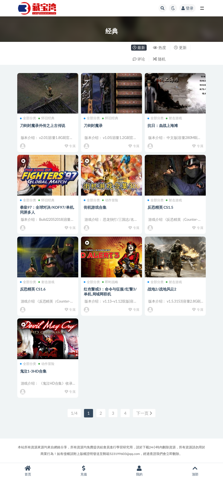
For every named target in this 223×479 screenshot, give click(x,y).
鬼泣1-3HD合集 (33, 371)
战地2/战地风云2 (161, 289)
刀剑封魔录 (93, 125)
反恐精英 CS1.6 (33, 289)
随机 (159, 59)
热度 (159, 47)
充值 (84, 471)
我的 (139, 471)
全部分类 (28, 118)
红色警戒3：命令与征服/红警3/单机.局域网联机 (110, 291)
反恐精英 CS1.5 (160, 207)
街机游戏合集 (95, 207)
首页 (28, 471)
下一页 (144, 413)
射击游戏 (174, 118)
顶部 (195, 471)
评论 (139, 59)
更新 (180, 47)
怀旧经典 (46, 118)
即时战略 (110, 282)
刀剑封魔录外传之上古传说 (42, 125)
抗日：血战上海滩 (162, 125)
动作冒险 (110, 200)
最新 (139, 47)
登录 (187, 8)
